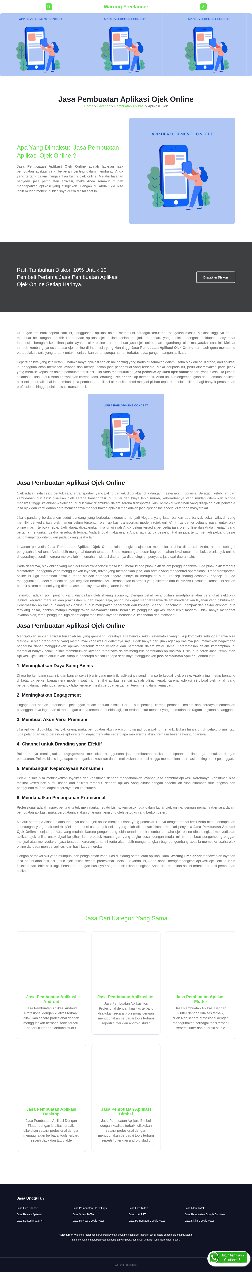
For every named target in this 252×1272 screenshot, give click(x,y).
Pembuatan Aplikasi (129, 106)
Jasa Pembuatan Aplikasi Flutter (201, 999)
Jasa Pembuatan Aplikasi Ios (126, 996)
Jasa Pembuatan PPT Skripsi (90, 1208)
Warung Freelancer (126, 6)
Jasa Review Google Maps (89, 1220)
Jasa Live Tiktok (138, 1208)
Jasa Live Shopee (27, 1208)
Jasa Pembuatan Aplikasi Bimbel (126, 1111)
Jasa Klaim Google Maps (200, 1220)
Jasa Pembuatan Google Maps (147, 1220)
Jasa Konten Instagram (30, 1220)
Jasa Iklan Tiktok (195, 1208)
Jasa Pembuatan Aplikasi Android (51, 999)
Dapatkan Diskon (215, 277)
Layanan (103, 106)
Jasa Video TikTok (83, 1214)
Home (88, 106)
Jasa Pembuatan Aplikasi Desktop (51, 1111)
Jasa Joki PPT (137, 1214)
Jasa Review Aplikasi (29, 1214)
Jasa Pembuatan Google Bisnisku (205, 1214)
